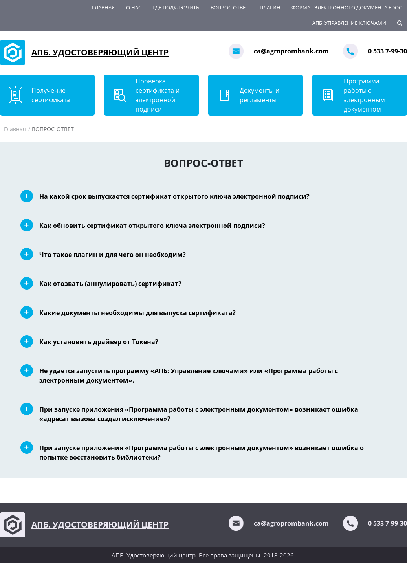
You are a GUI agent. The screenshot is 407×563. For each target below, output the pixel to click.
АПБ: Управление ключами (349, 22)
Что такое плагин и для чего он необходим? (112, 254)
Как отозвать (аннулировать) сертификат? (110, 283)
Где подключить (175, 7)
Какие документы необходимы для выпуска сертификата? (137, 312)
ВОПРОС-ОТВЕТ (229, 7)
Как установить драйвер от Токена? (98, 341)
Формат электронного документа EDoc (347, 7)
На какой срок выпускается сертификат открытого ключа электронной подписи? (174, 196)
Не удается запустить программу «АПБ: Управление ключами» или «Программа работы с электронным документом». (188, 376)
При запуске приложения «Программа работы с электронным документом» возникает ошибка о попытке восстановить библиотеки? (201, 453)
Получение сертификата (50, 95)
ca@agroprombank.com (291, 51)
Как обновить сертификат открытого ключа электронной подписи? (152, 225)
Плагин (270, 7)
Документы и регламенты (259, 95)
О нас (133, 7)
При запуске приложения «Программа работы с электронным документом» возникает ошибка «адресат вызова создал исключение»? (198, 414)
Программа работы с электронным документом (364, 95)
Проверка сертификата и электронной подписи (158, 95)
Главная (103, 7)
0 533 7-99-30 (387, 51)
